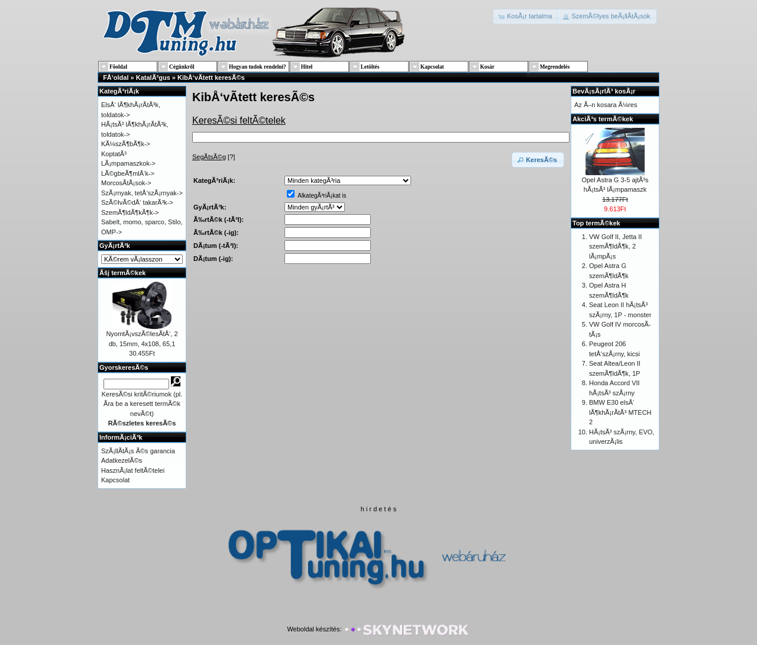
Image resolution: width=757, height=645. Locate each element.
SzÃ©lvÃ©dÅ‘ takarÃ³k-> (137, 202)
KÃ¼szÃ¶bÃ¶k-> (125, 143)
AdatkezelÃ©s (121, 460)
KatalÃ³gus (153, 77)
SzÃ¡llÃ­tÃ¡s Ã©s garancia (138, 450)
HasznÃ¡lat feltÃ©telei (132, 470)
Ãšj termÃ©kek (122, 272)
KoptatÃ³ (114, 153)
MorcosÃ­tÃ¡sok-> (126, 182)
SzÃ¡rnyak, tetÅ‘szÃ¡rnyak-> (142, 192)
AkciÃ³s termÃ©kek (602, 118)
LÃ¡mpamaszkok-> (128, 163)
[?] (213, 156)
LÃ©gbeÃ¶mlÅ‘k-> (127, 173)
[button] (526, 16)
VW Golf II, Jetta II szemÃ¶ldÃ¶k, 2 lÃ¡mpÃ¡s (615, 246)
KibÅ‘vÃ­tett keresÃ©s (211, 77)
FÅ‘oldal (115, 77)
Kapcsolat (115, 479)
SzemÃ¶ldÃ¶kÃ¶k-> (130, 212)
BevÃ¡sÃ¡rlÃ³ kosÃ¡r (603, 91)
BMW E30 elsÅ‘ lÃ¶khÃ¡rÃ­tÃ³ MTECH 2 (620, 412)
